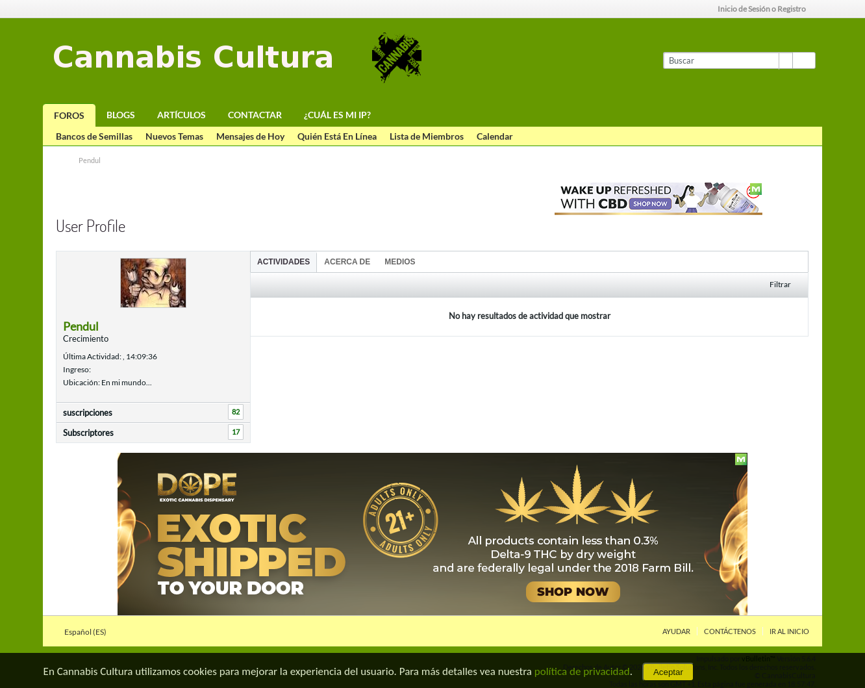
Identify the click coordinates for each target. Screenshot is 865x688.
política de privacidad (582, 671)
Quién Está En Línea (337, 136)
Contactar (255, 114)
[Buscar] (727, 60)
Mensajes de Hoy (250, 136)
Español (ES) (89, 632)
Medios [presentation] (399, 261)
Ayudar (676, 631)
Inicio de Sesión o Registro (766, 9)
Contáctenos (730, 631)
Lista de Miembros (427, 136)
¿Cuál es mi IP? (337, 114)
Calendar (495, 136)
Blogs (121, 114)
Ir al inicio (789, 631)
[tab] (283, 261)
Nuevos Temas (174, 136)
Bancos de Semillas (94, 136)
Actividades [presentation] (283, 261)
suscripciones (87, 412)
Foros (69, 115)
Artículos (181, 114)
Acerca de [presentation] (347, 261)
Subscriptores (88, 432)
